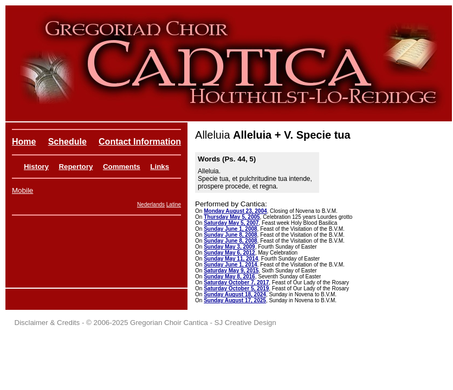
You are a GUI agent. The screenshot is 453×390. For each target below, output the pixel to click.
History (36, 166)
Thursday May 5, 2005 (232, 217)
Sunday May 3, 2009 (229, 247)
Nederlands (151, 204)
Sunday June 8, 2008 (230, 235)
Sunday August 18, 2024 (235, 294)
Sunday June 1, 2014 (230, 265)
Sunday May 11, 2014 (231, 259)
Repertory (76, 166)
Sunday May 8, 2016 (229, 277)
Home (24, 141)
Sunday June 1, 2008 (230, 229)
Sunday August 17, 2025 (235, 300)
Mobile (22, 190)
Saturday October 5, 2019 (236, 288)
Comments (121, 166)
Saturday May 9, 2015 (231, 271)
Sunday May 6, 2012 (229, 253)
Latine (173, 204)
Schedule (67, 141)
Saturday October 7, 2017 (236, 282)
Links (159, 166)
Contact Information (140, 141)
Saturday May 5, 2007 (231, 223)
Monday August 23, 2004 (235, 211)
